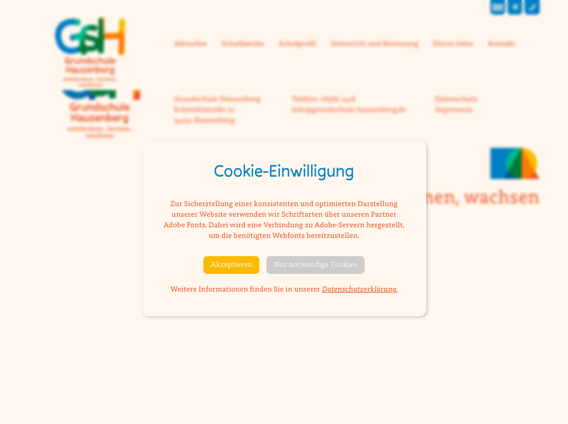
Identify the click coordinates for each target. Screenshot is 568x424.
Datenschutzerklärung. (359, 289)
